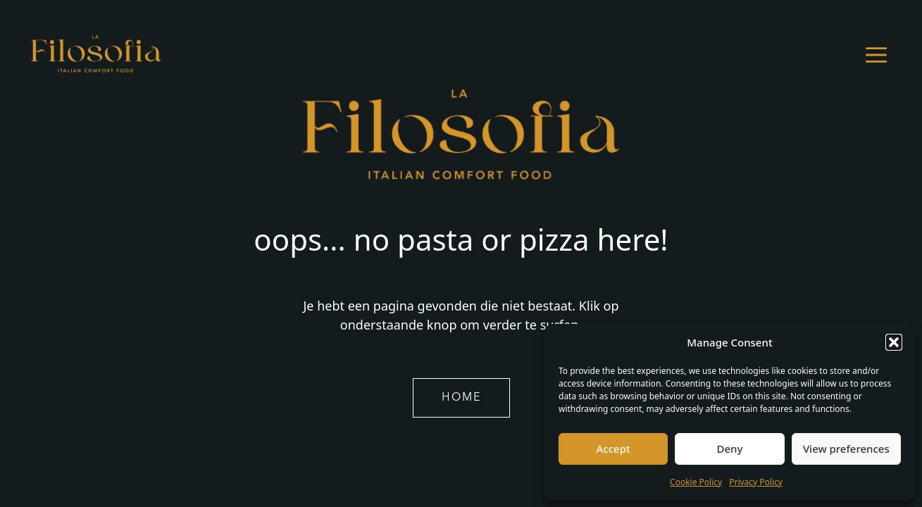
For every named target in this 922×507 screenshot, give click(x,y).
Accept (613, 449)
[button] (894, 342)
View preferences (846, 449)
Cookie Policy (696, 482)
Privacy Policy (756, 482)
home (461, 397)
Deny (730, 449)
